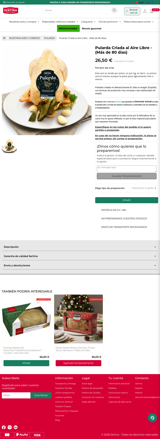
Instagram (10, 427)
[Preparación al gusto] (143, 188)
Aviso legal (87, 383)
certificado (113, 102)
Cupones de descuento (119, 402)
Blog (57, 420)
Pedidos (112, 388)
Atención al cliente (15, 2)
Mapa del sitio (89, 402)
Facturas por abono (118, 392)
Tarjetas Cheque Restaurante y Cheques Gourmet (66, 411)
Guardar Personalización (126, 176)
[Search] (114, 10)
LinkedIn (15, 427)
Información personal (119, 383)
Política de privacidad (92, 388)
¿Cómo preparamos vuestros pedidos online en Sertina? (65, 397)
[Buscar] (80, 10)
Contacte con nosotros (93, 397)
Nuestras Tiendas (63, 388)
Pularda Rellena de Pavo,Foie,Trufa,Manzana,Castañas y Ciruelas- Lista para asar (22, 350)
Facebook (4, 427)
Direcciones (114, 397)
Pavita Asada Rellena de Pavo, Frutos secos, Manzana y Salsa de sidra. (75, 349)
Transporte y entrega (65, 383)
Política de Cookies (91, 392)
